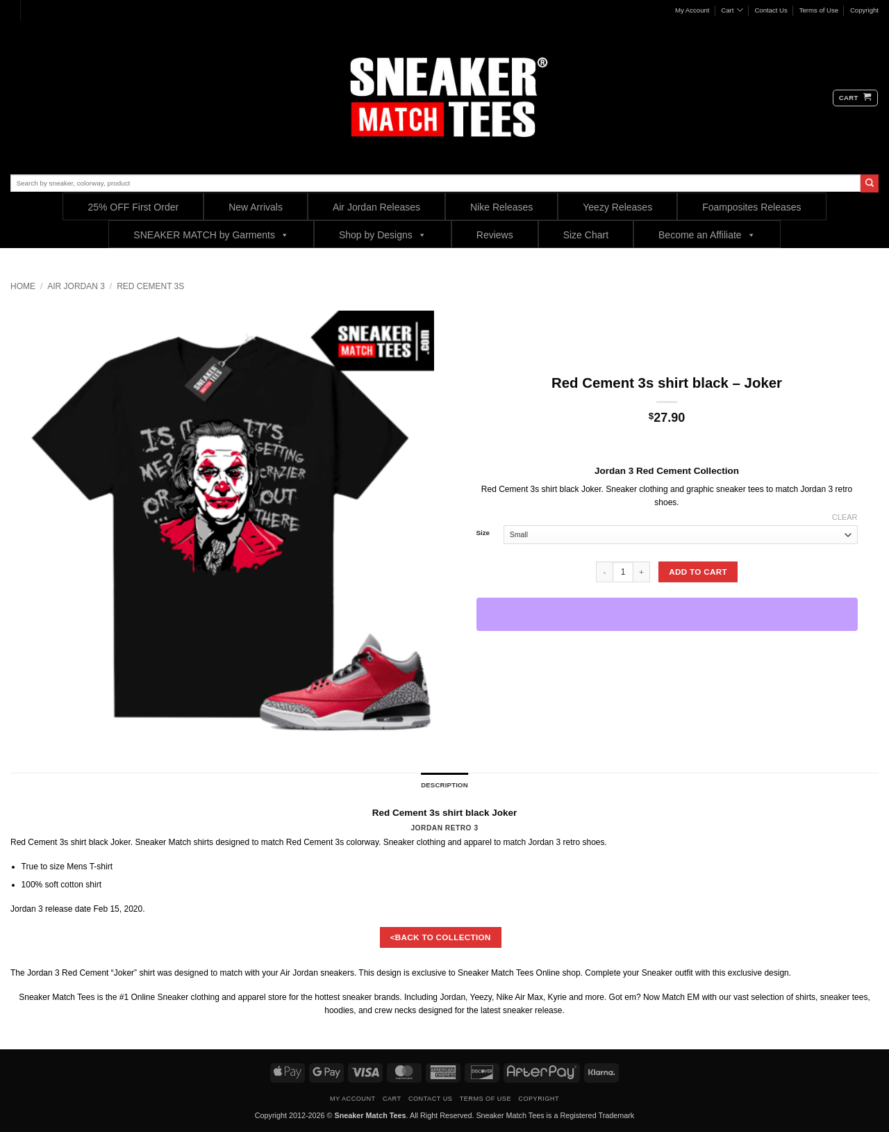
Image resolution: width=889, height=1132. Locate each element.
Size (483, 533)
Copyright (864, 10)
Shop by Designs (382, 234)
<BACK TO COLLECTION (440, 937)
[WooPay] (667, 614)
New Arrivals (256, 207)
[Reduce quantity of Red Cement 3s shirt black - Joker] (604, 571)
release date (68, 909)
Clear (845, 517)
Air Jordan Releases (376, 207)
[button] (855, 98)
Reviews (494, 234)
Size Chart (585, 234)
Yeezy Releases (617, 207)
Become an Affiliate (707, 234)
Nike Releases (501, 207)
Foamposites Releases (751, 207)
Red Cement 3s (150, 286)
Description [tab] (444, 785)
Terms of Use (819, 10)
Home (22, 286)
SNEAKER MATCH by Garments (211, 234)
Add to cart (698, 571)
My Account (692, 10)
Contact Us (770, 10)
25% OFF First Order (133, 207)
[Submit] (870, 183)
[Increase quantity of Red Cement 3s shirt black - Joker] (641, 571)
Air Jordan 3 (76, 286)
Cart (731, 10)
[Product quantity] (623, 571)
